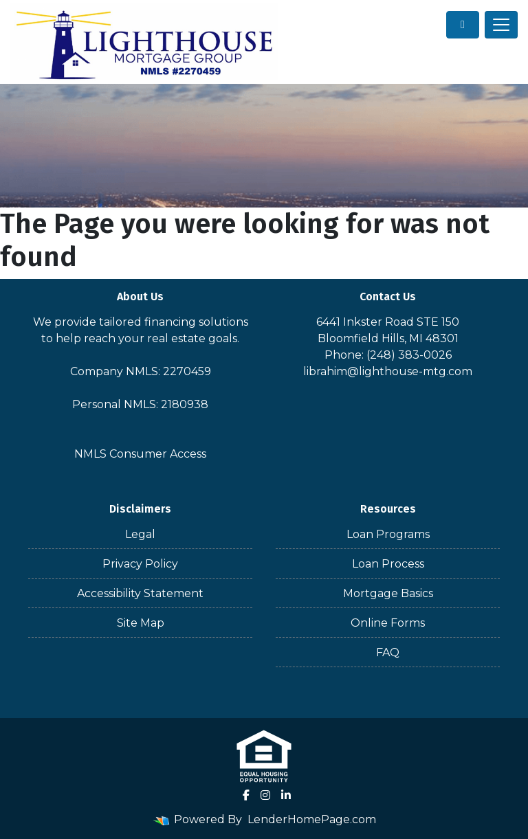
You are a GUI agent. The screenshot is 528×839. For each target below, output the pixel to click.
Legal (140, 534)
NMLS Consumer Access (140, 453)
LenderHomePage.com (312, 819)
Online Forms (388, 622)
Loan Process (388, 563)
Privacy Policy (140, 563)
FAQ (387, 652)
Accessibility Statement (140, 593)
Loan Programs (388, 534)
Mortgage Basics (388, 593)
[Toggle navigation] (501, 24)
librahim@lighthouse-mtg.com (387, 371)
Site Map (140, 622)
